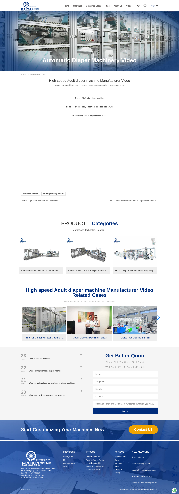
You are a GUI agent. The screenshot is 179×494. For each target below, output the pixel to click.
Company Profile (120, 457)
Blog (64, 460)
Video (44, 74)
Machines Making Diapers (141, 464)
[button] (158, 317)
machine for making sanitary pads (144, 470)
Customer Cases (69, 463)
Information (69, 452)
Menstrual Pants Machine (95, 466)
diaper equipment (138, 458)
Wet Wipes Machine (93, 469)
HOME (37, 74)
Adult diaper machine (30, 194)
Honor (117, 466)
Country (117, 473)
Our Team (118, 463)
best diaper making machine (142, 477)
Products (90, 452)
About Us (119, 452)
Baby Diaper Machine (93, 457)
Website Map (25, 489)
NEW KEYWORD (141, 452)
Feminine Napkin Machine (95, 460)
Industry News (68, 457)
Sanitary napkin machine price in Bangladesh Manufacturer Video (138, 201)
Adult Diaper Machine (93, 463)
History (117, 460)
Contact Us (118, 469)
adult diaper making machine (53, 194)
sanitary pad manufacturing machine (145, 483)
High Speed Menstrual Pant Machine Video (44, 201)
